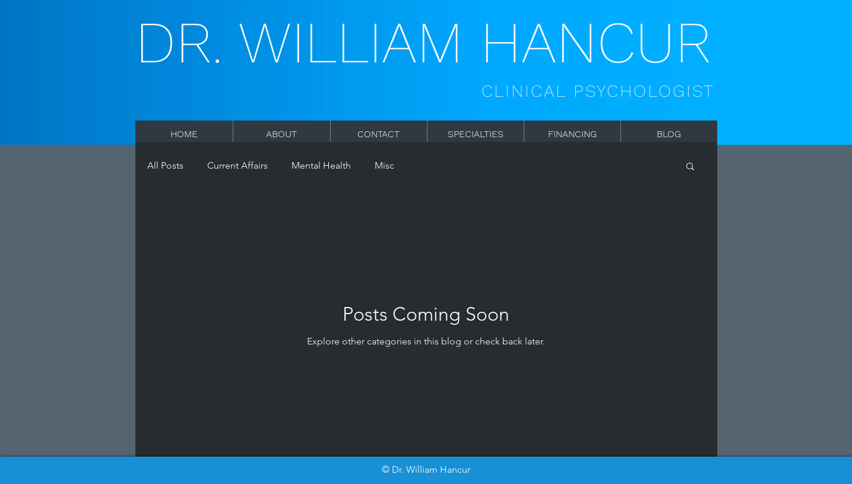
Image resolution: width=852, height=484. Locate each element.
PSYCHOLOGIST (644, 91)
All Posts (165, 165)
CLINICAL (528, 91)
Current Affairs (237, 165)
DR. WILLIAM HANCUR (423, 42)
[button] (690, 167)
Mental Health (321, 165)
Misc (384, 165)
